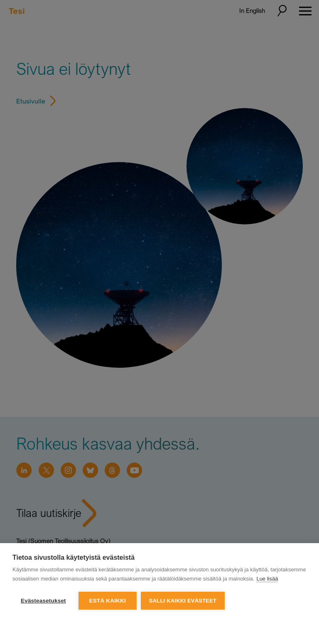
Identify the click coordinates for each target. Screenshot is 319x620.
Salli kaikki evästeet (182, 601)
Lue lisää (267, 579)
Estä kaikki (107, 601)
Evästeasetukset (43, 601)
